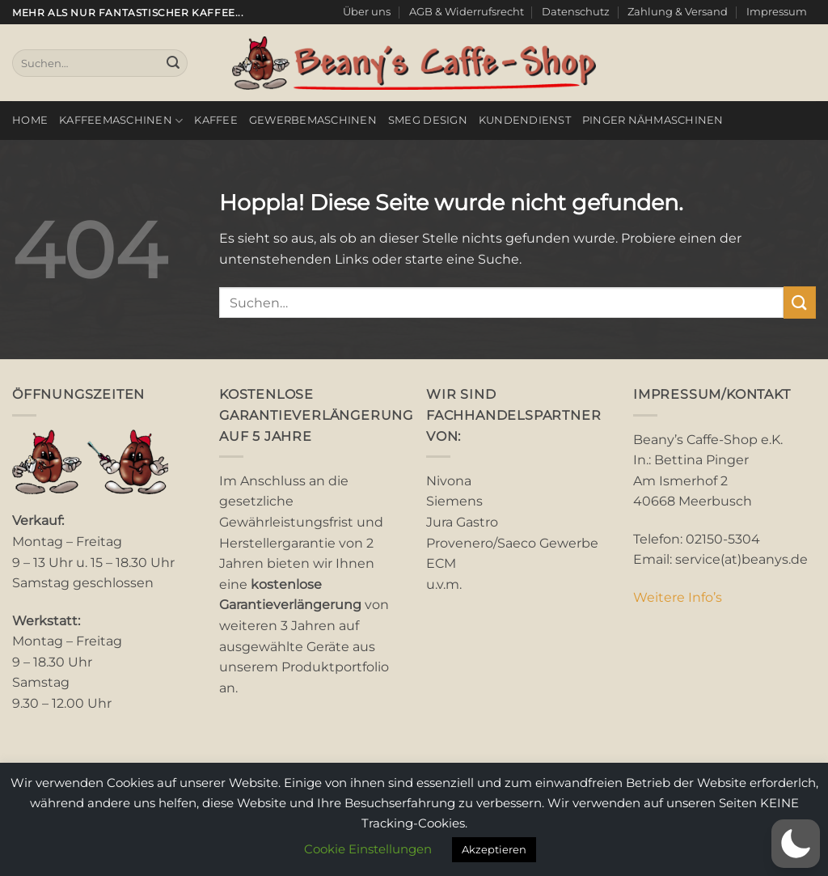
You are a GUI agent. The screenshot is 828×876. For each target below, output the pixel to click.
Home (30, 120)
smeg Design (427, 120)
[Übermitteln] (173, 63)
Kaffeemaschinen (121, 121)
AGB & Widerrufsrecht (466, 12)
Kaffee (216, 120)
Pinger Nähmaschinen (653, 120)
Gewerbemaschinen (313, 120)
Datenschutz (576, 12)
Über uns (367, 12)
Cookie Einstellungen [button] (368, 849)
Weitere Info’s (677, 597)
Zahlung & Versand (677, 12)
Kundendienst (525, 120)
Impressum (776, 12)
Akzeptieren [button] (494, 849)
